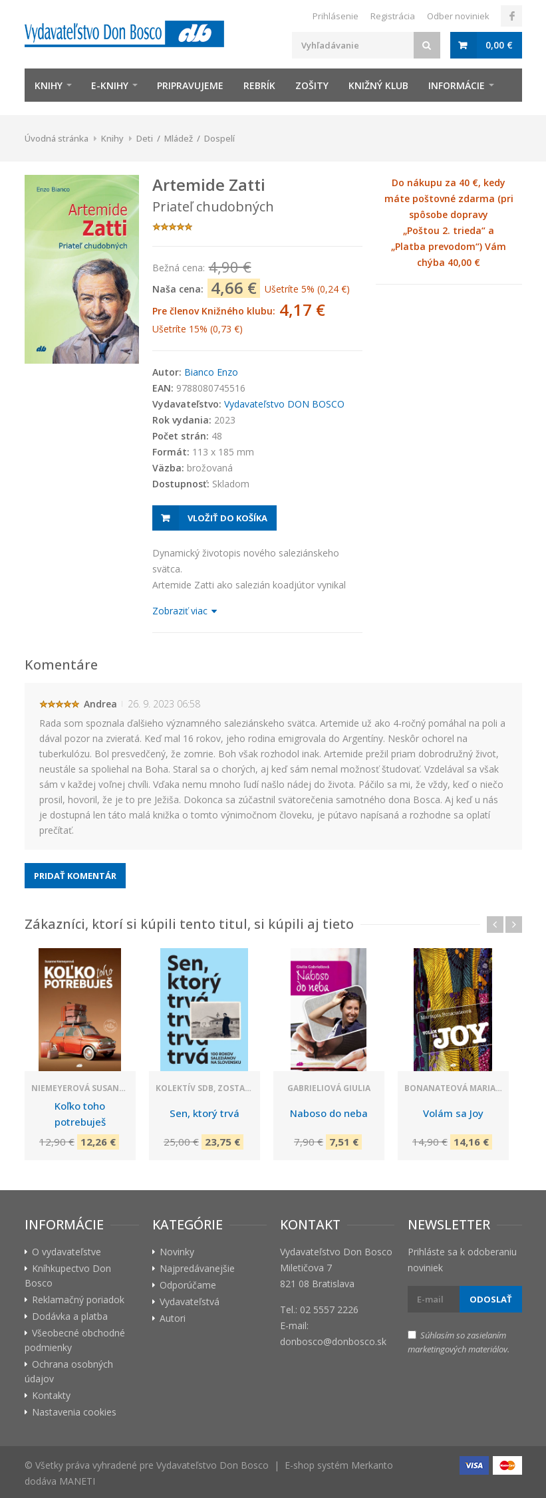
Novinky (177, 1251)
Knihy (49, 85)
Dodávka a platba (70, 1316)
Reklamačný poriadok (78, 1299)
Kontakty (51, 1395)
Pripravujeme (190, 85)
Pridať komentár (75, 876)
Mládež (178, 138)
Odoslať (491, 1299)
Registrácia (392, 16)
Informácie (456, 85)
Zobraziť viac (183, 610)
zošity (312, 85)
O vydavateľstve (66, 1251)
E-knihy (109, 85)
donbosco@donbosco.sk (333, 1341)
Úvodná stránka (56, 138)
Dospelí (219, 138)
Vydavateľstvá (189, 1301)
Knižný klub (378, 85)
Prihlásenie (335, 16)
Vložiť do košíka (227, 518)
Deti (144, 138)
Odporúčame (188, 1285)
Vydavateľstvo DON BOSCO (284, 404)
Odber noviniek (458, 16)
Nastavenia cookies (74, 1412)
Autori (173, 1318)
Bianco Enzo (211, 372)
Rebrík (259, 85)
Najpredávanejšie (197, 1268)
